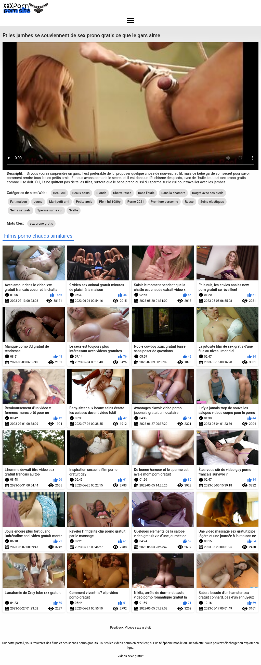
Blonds (101, 193)
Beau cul (59, 193)
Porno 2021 (135, 201)
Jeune (38, 201)
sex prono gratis (41, 223)
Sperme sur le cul (49, 210)
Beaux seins (81, 193)
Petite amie (84, 201)
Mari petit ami (59, 201)
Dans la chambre (173, 193)
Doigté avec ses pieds (208, 193)
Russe (189, 201)
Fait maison (18, 201)
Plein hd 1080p (110, 201)
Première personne (164, 201)
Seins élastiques (212, 201)
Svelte (73, 210)
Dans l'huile (146, 193)
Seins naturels (20, 210)
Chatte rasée (122, 193)
